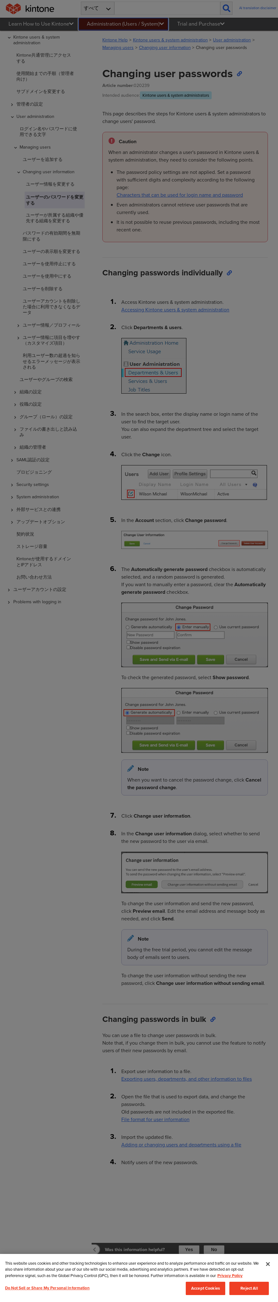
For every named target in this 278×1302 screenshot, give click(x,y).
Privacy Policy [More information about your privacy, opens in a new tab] (230, 1293)
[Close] (268, 1281)
